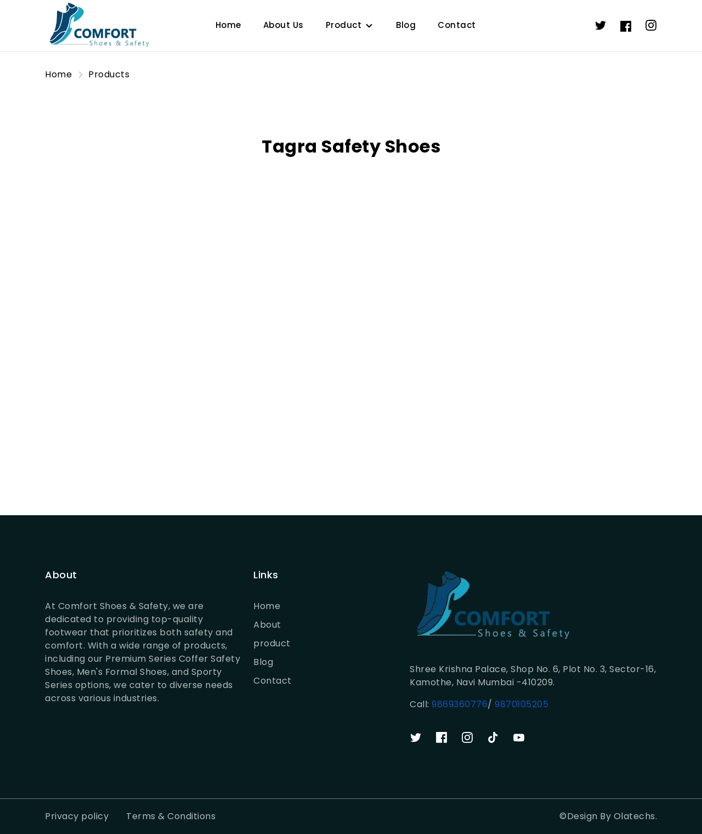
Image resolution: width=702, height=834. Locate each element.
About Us (283, 25)
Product (344, 25)
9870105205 (520, 704)
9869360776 (460, 704)
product (272, 643)
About (267, 624)
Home (228, 25)
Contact (457, 25)
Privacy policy (77, 816)
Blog (406, 25)
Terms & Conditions (171, 816)
